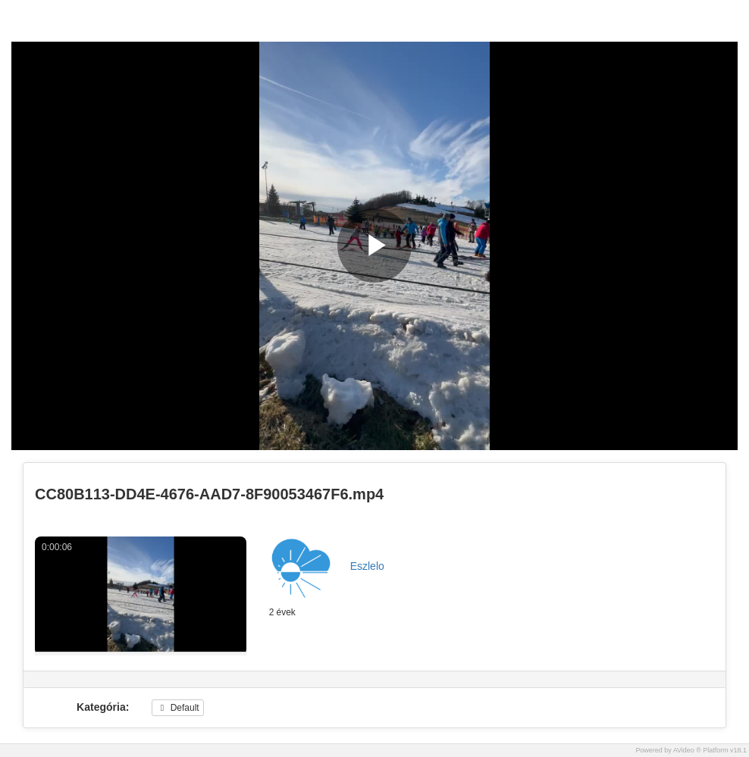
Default (177, 707)
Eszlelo (367, 566)
